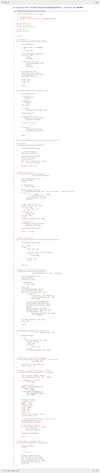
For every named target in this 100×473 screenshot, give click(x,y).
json (97, 470)
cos (14, 7)
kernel (27, 7)
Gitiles (9, 470)
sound (66, 7)
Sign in (96, 2)
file (44, 11)
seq (74, 7)
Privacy (13, 470)
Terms (17, 470)
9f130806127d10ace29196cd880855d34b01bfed (45, 7)
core (70, 7)
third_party (20, 7)
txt (94, 470)
